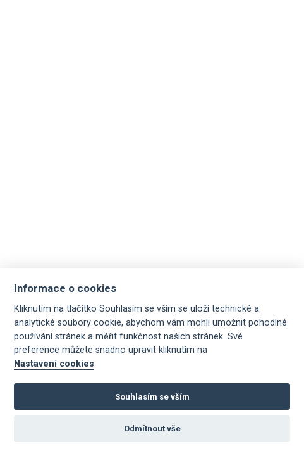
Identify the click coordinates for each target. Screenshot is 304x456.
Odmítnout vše (152, 428)
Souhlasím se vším (152, 397)
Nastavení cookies (54, 363)
